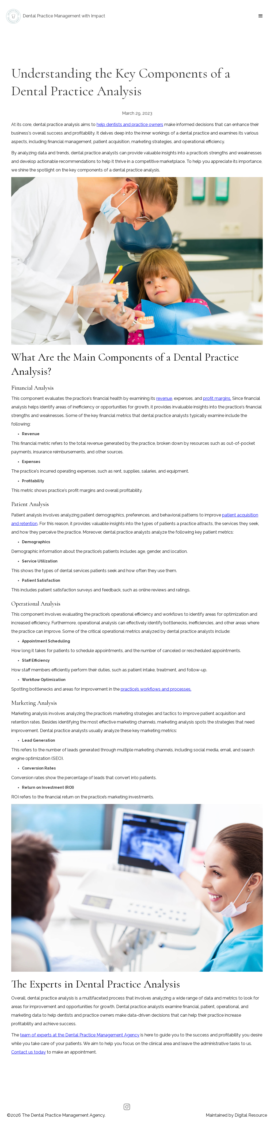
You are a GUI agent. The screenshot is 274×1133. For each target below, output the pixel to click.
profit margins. (217, 398)
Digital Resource (251, 1115)
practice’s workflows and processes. (156, 689)
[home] (55, 16)
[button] (261, 16)
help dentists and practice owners (130, 124)
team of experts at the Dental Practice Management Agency (79, 1035)
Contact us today (28, 1052)
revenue (164, 398)
